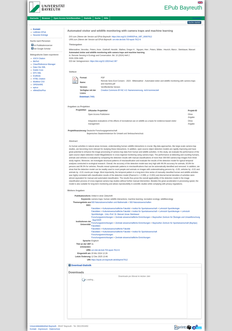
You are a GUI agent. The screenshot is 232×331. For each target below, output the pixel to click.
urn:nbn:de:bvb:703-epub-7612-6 (126, 39)
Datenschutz (54, 329)
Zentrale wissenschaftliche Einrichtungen (132, 217)
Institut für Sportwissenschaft (144, 208)
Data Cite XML (39, 67)
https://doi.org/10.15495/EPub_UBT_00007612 (132, 37)
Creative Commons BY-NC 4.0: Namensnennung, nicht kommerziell (130, 90)
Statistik (87, 18)
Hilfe (106, 18)
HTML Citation (39, 79)
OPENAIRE (38, 84)
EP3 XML (37, 73)
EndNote (37, 76)
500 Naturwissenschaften (140, 202)
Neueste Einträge (40, 35)
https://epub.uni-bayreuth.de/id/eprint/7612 (109, 260)
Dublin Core (38, 70)
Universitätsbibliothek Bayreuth (43, 326)
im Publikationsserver (41, 45)
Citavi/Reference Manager (44, 64)
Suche (98, 18)
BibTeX (36, 61)
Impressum (43, 329)
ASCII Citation (39, 58)
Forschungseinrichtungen (102, 217)
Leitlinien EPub (39, 32)
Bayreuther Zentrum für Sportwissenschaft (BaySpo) (175, 223)
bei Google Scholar (40, 48)
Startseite (34, 18)
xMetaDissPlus (39, 90)
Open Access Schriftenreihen (66, 18)
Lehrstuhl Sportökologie (169, 208)
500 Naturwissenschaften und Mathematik (109, 202)
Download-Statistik (79, 265)
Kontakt (33, 329)
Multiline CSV (39, 82)
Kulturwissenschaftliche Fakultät (116, 208)
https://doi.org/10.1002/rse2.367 (103, 61)
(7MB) (87, 97)
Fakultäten (95, 208)
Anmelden (197, 18)
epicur (35, 87)
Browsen (46, 18)
